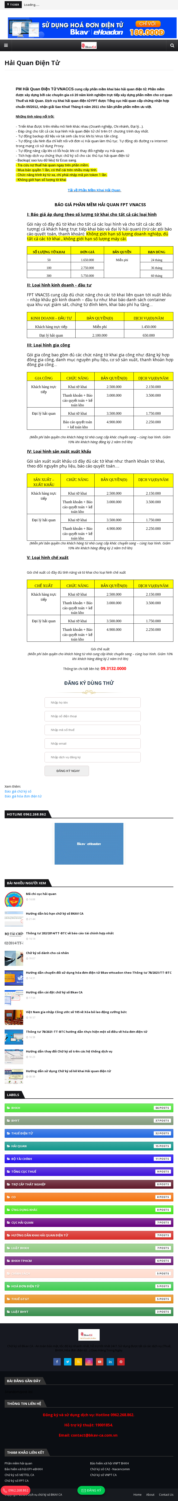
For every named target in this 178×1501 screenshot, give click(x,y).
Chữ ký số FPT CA (17, 1481)
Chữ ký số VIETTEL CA (19, 1475)
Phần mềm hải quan (18, 1463)
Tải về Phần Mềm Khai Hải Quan (94, 190)
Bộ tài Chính (91, 1159)
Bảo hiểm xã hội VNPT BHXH (109, 1463)
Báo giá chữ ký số (18, 791)
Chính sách (91, 1273)
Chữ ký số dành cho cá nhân (47, 953)
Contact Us (166, 1495)
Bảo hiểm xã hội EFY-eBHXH (24, 1469)
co (91, 1197)
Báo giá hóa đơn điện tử (23, 796)
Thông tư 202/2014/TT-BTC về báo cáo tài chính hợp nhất (70, 933)
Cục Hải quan (91, 1222)
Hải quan (91, 1146)
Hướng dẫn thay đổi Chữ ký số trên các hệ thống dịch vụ (69, 1051)
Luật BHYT (91, 1312)
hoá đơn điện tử (91, 1286)
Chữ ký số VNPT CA (103, 1475)
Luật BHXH (91, 1248)
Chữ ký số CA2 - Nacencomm (110, 1469)
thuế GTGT (91, 1299)
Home (138, 1495)
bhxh (91, 1108)
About (150, 1495)
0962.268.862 (15, 1490)
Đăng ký (91, 1490)
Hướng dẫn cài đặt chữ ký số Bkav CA (54, 992)
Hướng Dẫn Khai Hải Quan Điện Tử (91, 1235)
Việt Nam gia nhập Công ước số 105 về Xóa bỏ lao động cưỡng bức (76, 1012)
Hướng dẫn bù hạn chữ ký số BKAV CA (54, 913)
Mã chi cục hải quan (41, 894)
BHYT (91, 1121)
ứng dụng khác (91, 1210)
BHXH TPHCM (91, 1261)
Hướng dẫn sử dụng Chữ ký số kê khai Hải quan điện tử (68, 1071)
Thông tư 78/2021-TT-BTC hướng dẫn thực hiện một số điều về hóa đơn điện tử (86, 1032)
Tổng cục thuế (91, 1171)
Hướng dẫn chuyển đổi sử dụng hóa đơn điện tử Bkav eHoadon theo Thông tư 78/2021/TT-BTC (99, 972)
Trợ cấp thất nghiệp (91, 1184)
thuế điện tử (91, 1133)
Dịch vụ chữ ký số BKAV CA (45, 1495)
